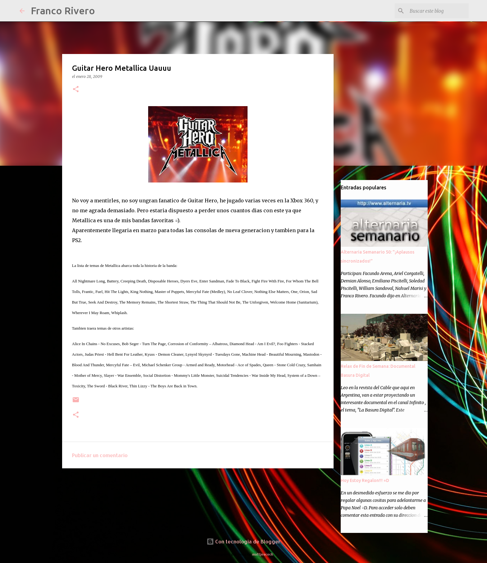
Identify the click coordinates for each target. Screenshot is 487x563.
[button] (76, 89)
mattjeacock (262, 554)
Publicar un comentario (100, 455)
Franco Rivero (63, 10)
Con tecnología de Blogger (243, 541)
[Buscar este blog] (436, 10)
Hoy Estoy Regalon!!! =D (365, 480)
